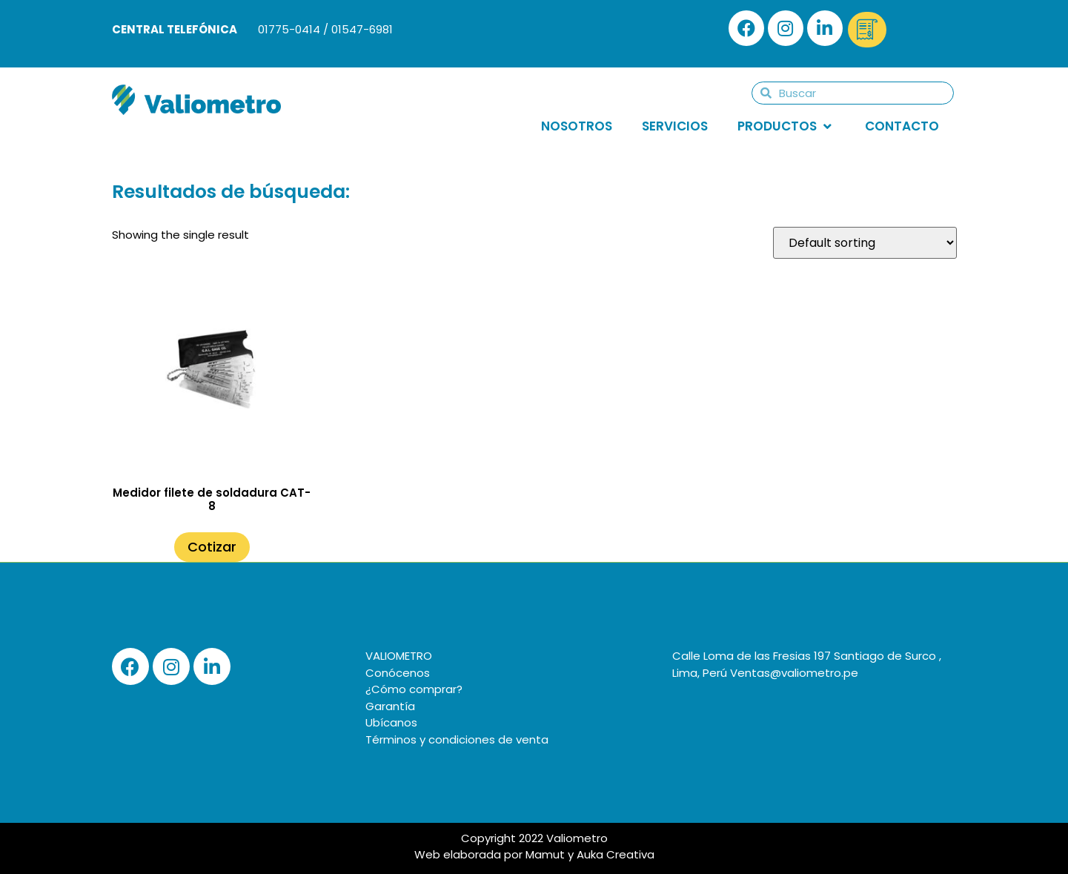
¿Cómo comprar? (413, 689)
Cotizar (212, 546)
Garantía (390, 706)
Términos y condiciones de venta (456, 739)
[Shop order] (865, 243)
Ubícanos (391, 722)
